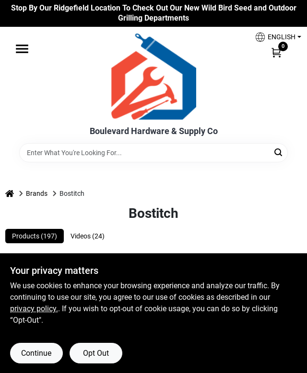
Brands (36, 193)
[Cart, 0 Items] (276, 52)
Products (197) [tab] (34, 236)
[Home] (9, 194)
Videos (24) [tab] (88, 236)
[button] (274, 37)
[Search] (279, 152)
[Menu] (22, 49)
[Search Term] (153, 152)
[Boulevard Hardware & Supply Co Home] (153, 77)
